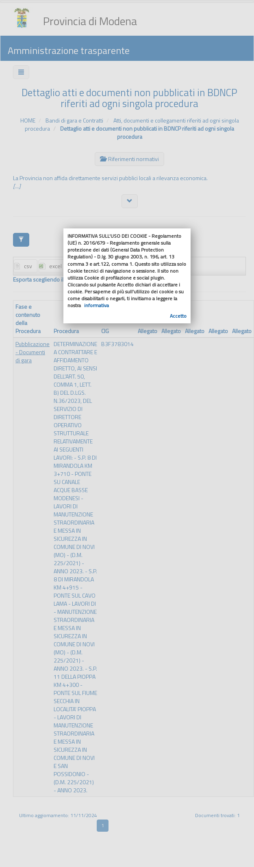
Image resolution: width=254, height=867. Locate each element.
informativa (96, 305)
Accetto (178, 315)
